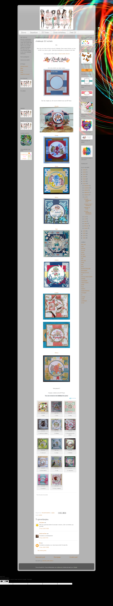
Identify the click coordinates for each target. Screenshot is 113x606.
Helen (21, 68)
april (85, 221)
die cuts (83, 250)
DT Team (45, 32)
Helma (56, 197)
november (86, 188)
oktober (86, 190)
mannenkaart (84, 280)
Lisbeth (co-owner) (25, 74)
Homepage (57, 557)
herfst (82, 262)
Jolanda (56, 260)
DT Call (82, 254)
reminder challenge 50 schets (87, 200)
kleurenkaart (84, 270)
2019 (84, 231)
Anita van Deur (43, 533)
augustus (86, 194)
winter (82, 298)
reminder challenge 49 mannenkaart (87, 213)
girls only (83, 260)
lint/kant (83, 278)
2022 (84, 179)
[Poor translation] (6, 581)
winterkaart (84, 300)
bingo (82, 246)
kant (82, 264)
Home (23, 32)
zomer (82, 303)
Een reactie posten (42, 550)
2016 (84, 238)
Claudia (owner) (24, 66)
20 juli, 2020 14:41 (43, 538)
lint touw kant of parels (86, 276)
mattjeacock (59, 567)
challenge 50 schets (87, 208)
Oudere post (73, 557)
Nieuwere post (40, 557)
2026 (84, 169)
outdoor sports (84, 282)
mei (85, 219)
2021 (84, 181)
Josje (21, 72)
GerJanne (41, 522)
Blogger (75, 567)
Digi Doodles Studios (64, 54)
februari (86, 226)
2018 (84, 233)
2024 (84, 174)
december (86, 185)
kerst (82, 266)
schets (40, 515)
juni (85, 216)
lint (82, 274)
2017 (84, 235)
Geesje (56, 135)
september (87, 192)
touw (82, 286)
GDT (82, 258)
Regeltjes (34, 32)
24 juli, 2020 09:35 (44, 547)
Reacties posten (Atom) (48, 560)
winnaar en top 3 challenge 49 (88, 204)
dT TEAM (83, 256)
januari (86, 228)
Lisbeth (56, 292)
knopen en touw (85, 272)
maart (85, 223)
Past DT (73, 32)
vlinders (83, 288)
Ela (40, 543)
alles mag (83, 244)
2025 (84, 172)
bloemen (83, 248)
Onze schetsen (59, 32)
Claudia (56, 106)
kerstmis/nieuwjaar (86, 268)
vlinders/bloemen (85, 290)
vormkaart (83, 292)
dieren (82, 252)
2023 (84, 176)
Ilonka (56, 166)
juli (85, 197)
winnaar (83, 296)
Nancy (56, 352)
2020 (84, 183)
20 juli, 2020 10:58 (44, 528)
